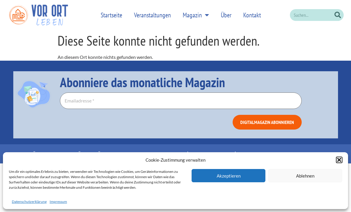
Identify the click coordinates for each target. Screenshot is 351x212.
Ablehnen (305, 175)
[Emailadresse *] (181, 97)
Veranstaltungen (152, 13)
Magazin (196, 13)
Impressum (58, 201)
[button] (339, 160)
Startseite (111, 13)
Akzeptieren (229, 175)
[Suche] (338, 13)
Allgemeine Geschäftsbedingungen (269, 150)
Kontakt (252, 13)
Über (226, 13)
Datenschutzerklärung (29, 201)
